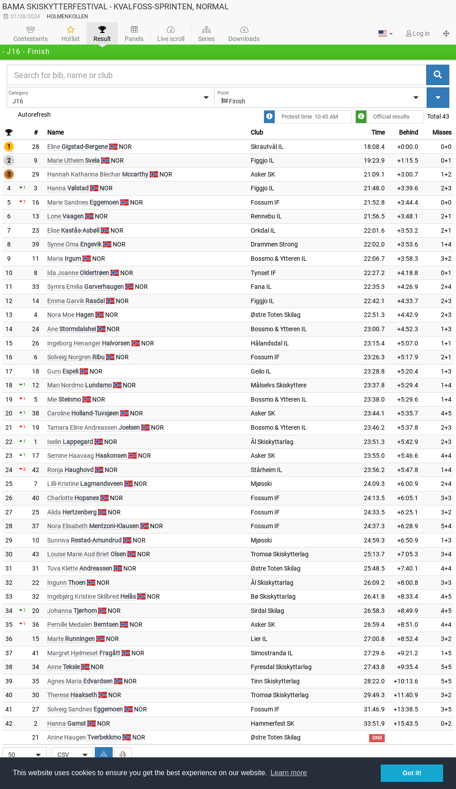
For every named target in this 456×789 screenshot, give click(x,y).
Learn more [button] (288, 773)
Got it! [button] (412, 773)
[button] (385, 33)
